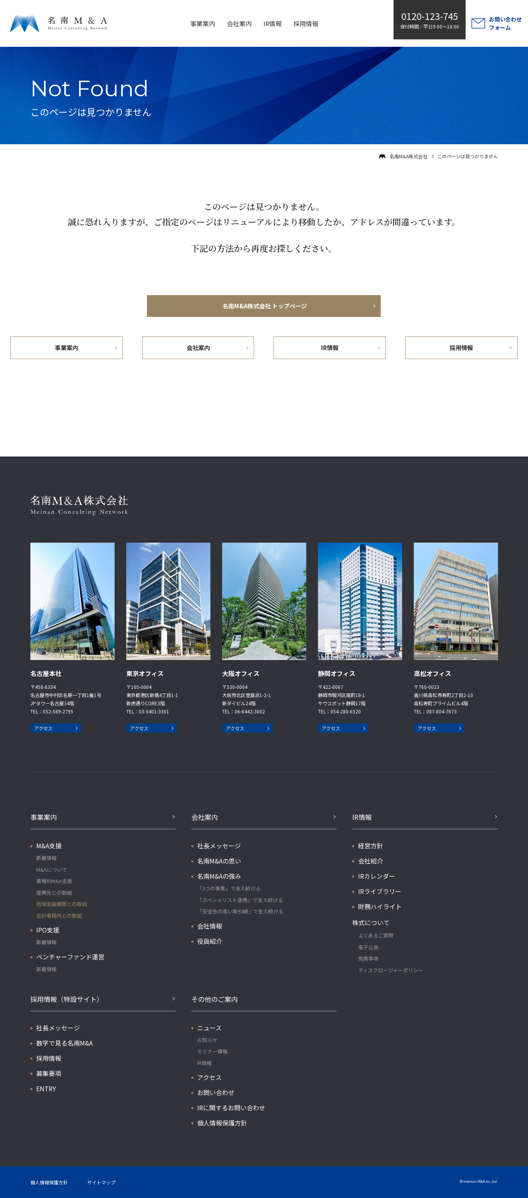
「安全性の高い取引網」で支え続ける (240, 911)
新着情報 (46, 858)
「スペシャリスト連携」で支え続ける (240, 900)
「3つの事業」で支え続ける (229, 888)
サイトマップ (101, 1182)
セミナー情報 (212, 1051)
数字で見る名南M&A (64, 1043)
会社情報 (209, 926)
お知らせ (207, 1040)
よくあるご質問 (376, 935)
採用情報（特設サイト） (66, 999)
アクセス (43, 728)
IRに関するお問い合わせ (231, 1107)
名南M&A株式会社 (408, 156)
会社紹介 (370, 860)
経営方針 (370, 845)
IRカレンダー (376, 876)
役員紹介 (209, 941)
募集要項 (48, 1073)
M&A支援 (49, 845)
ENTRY (46, 1088)
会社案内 (239, 23)
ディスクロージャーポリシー (390, 970)
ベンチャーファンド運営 (70, 956)
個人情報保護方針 (222, 1122)
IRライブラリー (379, 891)
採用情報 (305, 23)
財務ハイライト (380, 906)
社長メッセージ (219, 845)
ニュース (209, 1027)
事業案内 (202, 23)
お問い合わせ (216, 1092)
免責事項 (368, 958)
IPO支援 (47, 929)
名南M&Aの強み (219, 876)
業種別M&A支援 (54, 881)
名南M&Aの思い (219, 860)
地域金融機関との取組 (61, 904)
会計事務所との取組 (59, 915)
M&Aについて (51, 869)
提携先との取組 (54, 892)
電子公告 (368, 947)
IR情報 (272, 23)
